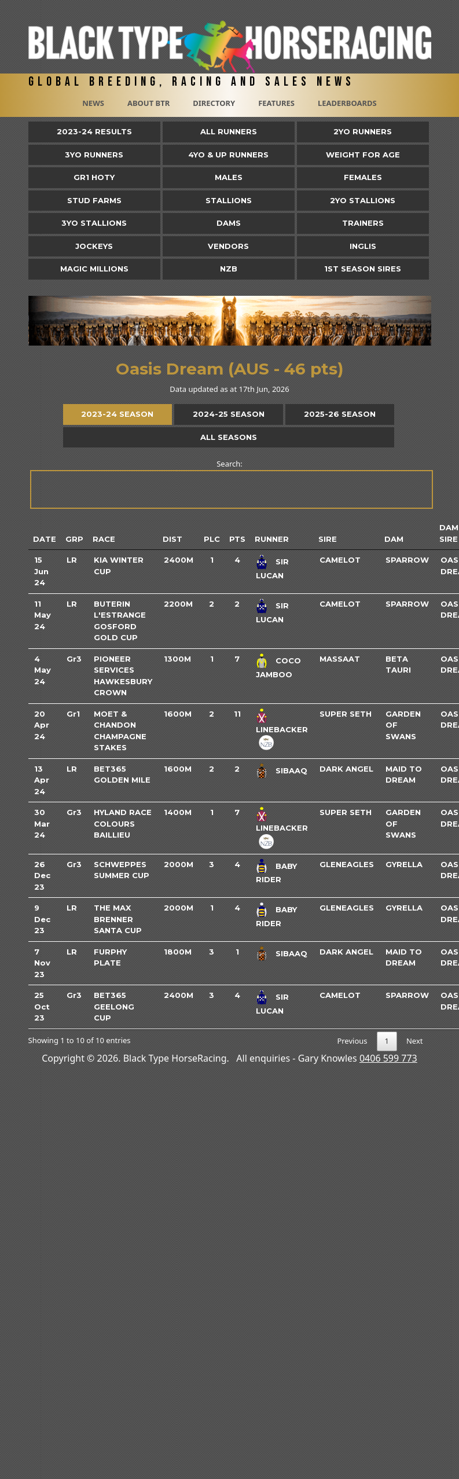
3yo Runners (94, 154)
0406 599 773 (388, 1058)
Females (363, 177)
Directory (214, 103)
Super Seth (346, 713)
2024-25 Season (229, 414)
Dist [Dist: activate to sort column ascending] (172, 539)
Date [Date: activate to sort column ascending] (44, 539)
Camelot (340, 559)
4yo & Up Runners (228, 154)
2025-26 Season (340, 414)
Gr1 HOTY (94, 177)
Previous (352, 1041)
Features (276, 103)
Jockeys (94, 246)
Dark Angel (346, 768)
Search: (230, 483)
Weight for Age (363, 154)
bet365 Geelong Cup (114, 1006)
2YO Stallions (362, 200)
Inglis (363, 246)
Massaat (340, 658)
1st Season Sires (362, 268)
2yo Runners (362, 131)
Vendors (228, 246)
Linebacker (282, 729)
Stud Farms (94, 200)
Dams (228, 222)
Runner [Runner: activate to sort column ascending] (272, 539)
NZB (228, 268)
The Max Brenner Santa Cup (118, 919)
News (93, 103)
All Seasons (228, 437)
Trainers (363, 222)
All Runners (228, 131)
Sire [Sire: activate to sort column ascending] (327, 539)
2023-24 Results (94, 131)
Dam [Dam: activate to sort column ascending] (393, 539)
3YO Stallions (94, 222)
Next (414, 1041)
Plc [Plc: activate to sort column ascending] (212, 539)
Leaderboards (347, 103)
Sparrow (407, 559)
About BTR (148, 103)
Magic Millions (94, 268)
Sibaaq (291, 770)
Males (229, 177)
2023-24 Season (117, 414)
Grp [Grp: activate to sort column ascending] (74, 539)
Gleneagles (347, 864)
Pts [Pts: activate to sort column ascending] (237, 539)
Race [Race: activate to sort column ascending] (104, 539)
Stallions (228, 200)
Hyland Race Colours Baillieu (123, 823)
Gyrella (404, 864)
